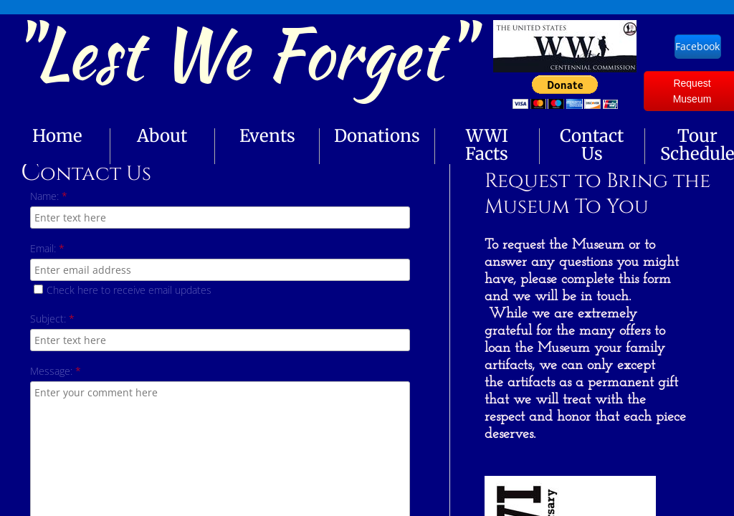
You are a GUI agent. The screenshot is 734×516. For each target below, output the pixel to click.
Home (57, 136)
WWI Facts (486, 145)
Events (267, 136)
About (162, 136)
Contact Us (592, 145)
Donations (377, 136)
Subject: (52, 318)
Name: (48, 196)
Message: (55, 371)
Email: (47, 248)
